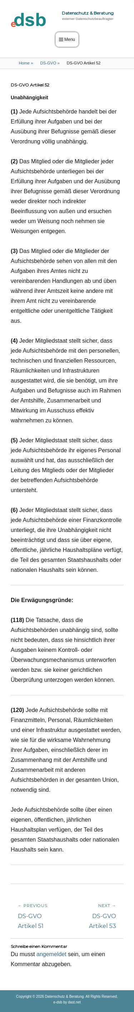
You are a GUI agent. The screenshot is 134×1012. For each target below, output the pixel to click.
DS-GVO (49, 63)
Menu (69, 39)
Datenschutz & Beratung (88, 13)
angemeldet (51, 954)
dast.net (74, 1002)
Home (26, 63)
